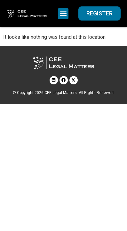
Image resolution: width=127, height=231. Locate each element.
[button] (63, 13)
